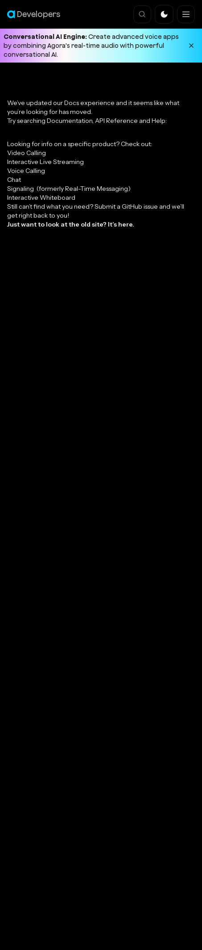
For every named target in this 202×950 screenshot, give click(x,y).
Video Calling (26, 153)
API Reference (116, 121)
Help (158, 121)
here (125, 224)
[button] (164, 14)
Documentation (69, 121)
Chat (14, 180)
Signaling (69, 189)
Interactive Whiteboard (41, 197)
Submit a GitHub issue (126, 206)
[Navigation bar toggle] (186, 14)
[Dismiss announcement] (191, 45)
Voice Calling (26, 171)
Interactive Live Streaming (45, 162)
